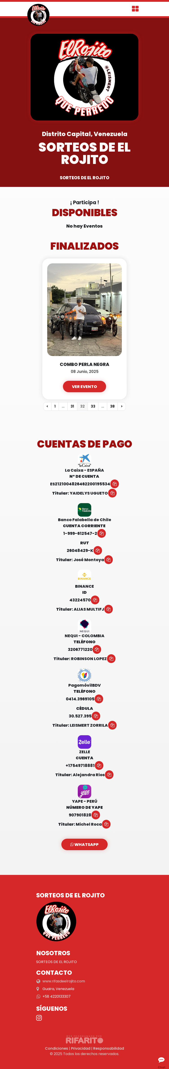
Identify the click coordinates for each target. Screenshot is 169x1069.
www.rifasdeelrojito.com (63, 981)
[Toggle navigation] (135, 9)
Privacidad (80, 1048)
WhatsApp (84, 844)
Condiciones (56, 1048)
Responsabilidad (108, 1048)
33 (93, 406)
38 (112, 406)
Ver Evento (84, 386)
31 (72, 406)
